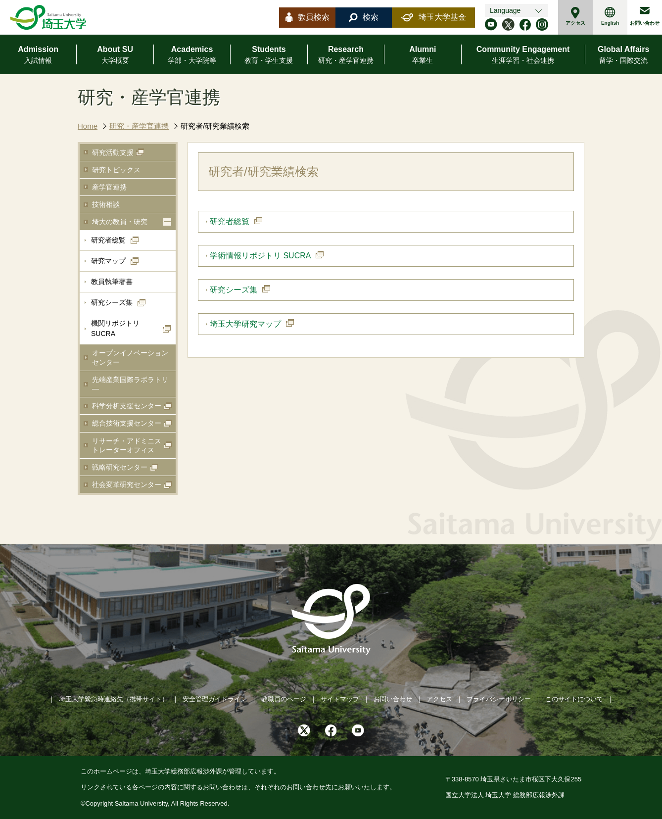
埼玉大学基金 (433, 17)
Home (87, 126)
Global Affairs (623, 55)
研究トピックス (116, 170)
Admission (38, 55)
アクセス (575, 16)
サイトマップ (340, 699)
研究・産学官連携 (139, 126)
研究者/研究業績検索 (215, 126)
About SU (115, 55)
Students (268, 55)
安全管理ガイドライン (215, 699)
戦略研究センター (119, 467)
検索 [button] (363, 17)
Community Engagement (522, 55)
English (610, 16)
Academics (192, 55)
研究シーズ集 (112, 302)
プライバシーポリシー (499, 699)
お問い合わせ (645, 16)
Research (346, 55)
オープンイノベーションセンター (130, 357)
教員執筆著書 (112, 282)
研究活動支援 (113, 152)
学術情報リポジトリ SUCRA (260, 255)
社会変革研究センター (126, 484)
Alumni (422, 55)
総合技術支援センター (126, 423)
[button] (167, 222)
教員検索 (307, 17)
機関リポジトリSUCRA (115, 328)
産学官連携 (109, 187)
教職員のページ (283, 699)
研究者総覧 (108, 240)
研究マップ (108, 261)
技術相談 (106, 204)
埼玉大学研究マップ (245, 324)
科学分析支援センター (126, 406)
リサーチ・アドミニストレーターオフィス (126, 445)
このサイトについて (574, 699)
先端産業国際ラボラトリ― (130, 384)
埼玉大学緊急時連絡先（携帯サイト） (113, 699)
